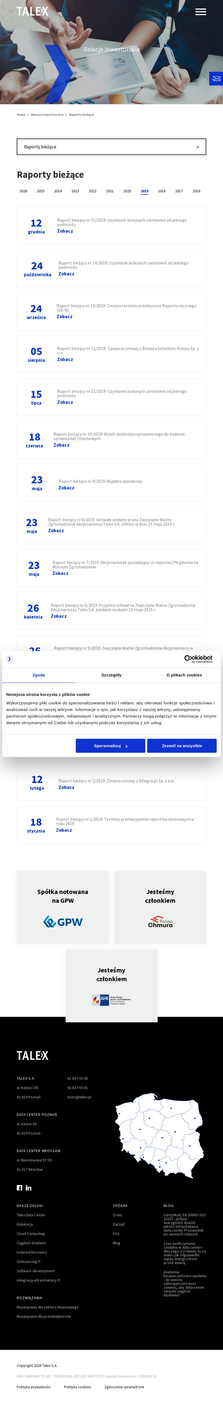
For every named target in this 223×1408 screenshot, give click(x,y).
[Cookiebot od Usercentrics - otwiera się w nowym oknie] (193, 659)
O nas (117, 1215)
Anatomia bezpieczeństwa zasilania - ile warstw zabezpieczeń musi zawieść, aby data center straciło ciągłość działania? (185, 1283)
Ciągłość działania (31, 1243)
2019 (144, 190)
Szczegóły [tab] (111, 675)
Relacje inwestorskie (47, 114)
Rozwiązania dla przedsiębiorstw (44, 1316)
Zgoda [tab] (38, 675)
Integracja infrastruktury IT (38, 1280)
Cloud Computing (31, 1233)
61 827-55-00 (78, 1078)
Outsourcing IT (29, 1261)
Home (21, 114)
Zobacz (65, 231)
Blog (116, 1243)
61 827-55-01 (78, 1088)
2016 (196, 190)
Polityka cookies (77, 1386)
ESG (116, 1233)
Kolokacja (25, 1224)
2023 (75, 190)
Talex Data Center (31, 1215)
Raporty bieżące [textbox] (40, 147)
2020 (127, 190)
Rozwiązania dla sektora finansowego (48, 1307)
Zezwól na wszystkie (182, 745)
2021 (110, 190)
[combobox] (111, 147)
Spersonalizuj (110, 745)
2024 (58, 190)
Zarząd (118, 1224)
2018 (162, 190)
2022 (92, 190)
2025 (40, 190)
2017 (179, 190)
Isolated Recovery (32, 1252)
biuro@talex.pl (79, 1097)
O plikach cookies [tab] (184, 675)
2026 (23, 190)
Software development (36, 1271)
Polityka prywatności (34, 1386)
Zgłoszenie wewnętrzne (124, 1386)
